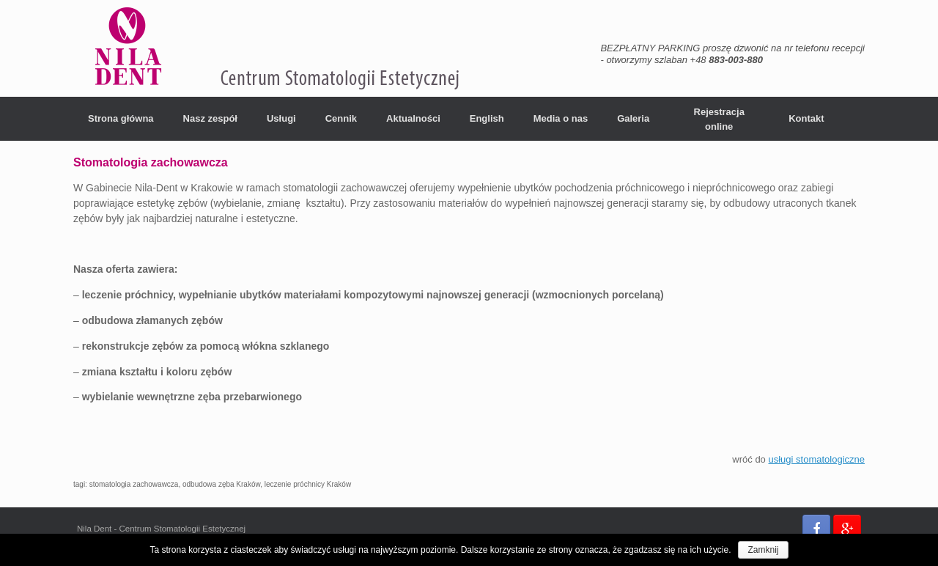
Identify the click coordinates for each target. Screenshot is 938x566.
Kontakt (806, 118)
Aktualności (413, 118)
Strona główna (121, 118)
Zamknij (762, 550)
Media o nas (560, 118)
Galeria (633, 118)
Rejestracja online (719, 119)
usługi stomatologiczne (816, 459)
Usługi (281, 118)
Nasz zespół (210, 118)
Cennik (341, 118)
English (487, 118)
